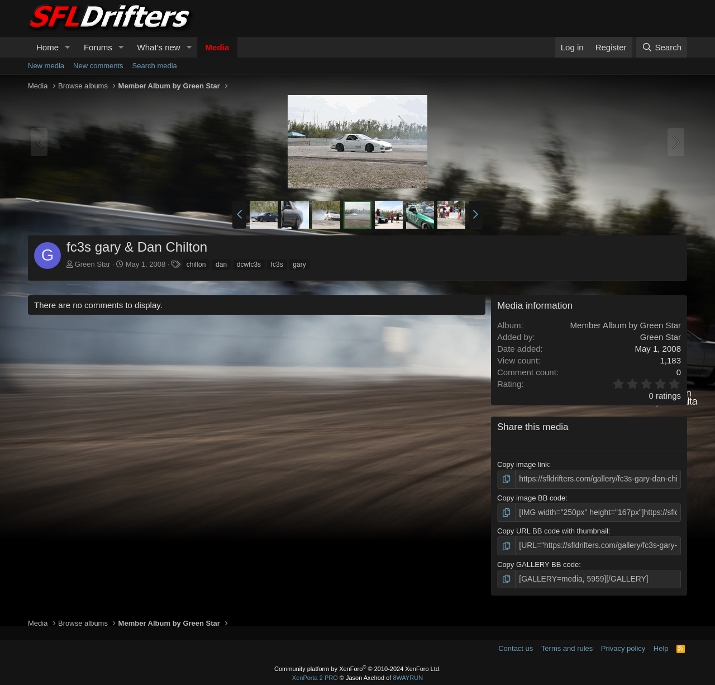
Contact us (515, 645)
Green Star (93, 264)
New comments (98, 66)
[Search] (661, 47)
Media (218, 47)
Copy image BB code (531, 497)
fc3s (277, 264)
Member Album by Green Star (625, 325)
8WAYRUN (408, 675)
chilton (196, 264)
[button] (67, 47)
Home (47, 47)
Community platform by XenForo (357, 666)
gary (299, 264)
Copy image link (523, 464)
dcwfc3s (249, 264)
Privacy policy (623, 645)
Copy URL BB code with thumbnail (552, 530)
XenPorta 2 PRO (315, 675)
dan (221, 264)
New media (46, 66)
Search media (154, 66)
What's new (158, 47)
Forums (98, 47)
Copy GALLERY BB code (538, 562)
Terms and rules (567, 645)
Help (661, 645)
